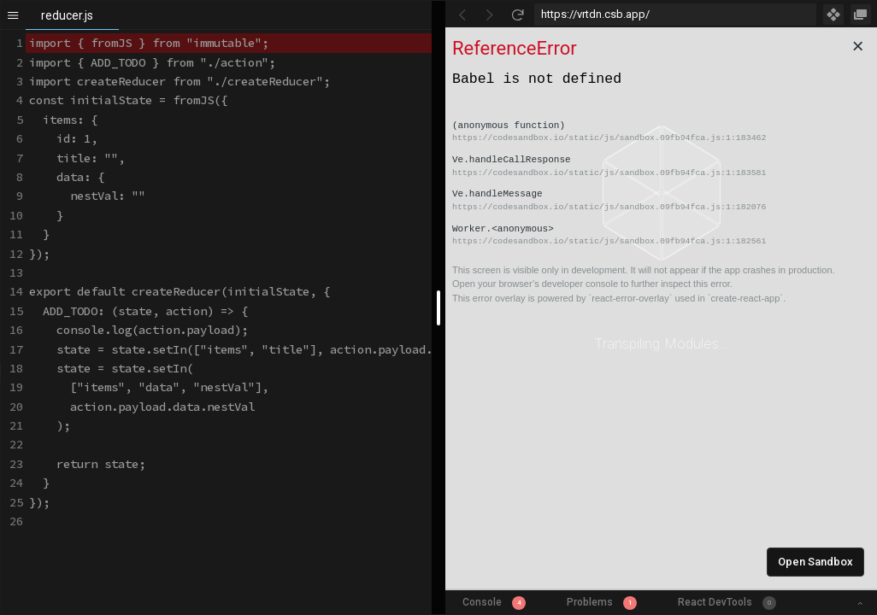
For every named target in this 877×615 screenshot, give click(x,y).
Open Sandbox (815, 561)
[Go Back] (462, 14)
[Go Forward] (490, 14)
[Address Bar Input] (675, 14)
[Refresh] (517, 14)
